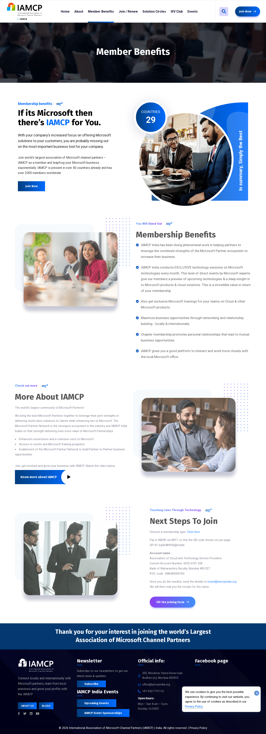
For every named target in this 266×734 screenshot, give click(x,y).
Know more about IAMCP (45, 477)
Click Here (193, 534)
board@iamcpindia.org (222, 584)
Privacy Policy (194, 706)
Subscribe (91, 684)
